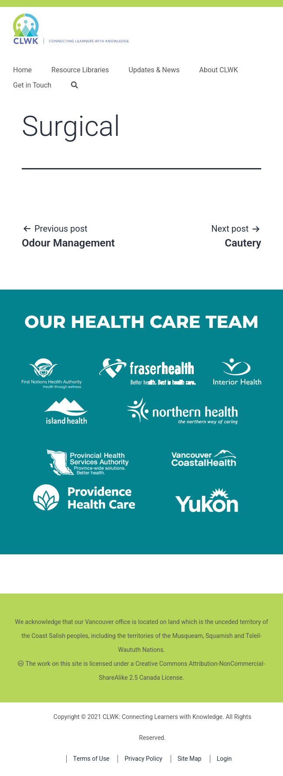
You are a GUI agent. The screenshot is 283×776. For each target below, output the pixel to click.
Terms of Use (91, 758)
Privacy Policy (143, 758)
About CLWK (218, 70)
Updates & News (153, 70)
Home (22, 70)
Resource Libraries (80, 70)
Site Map (190, 758)
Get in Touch (32, 85)
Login (224, 758)
